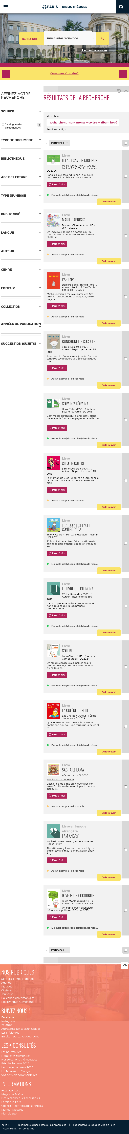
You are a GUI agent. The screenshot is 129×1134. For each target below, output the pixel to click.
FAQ (4, 1090)
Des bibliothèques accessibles (20, 1098)
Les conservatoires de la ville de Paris (94, 1124)
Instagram (8, 1021)
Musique (6, 986)
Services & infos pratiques (17, 978)
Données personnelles (28, 1105)
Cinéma (6, 990)
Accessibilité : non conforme (18, 1128)
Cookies (6, 1105)
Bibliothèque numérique (17, 1001)
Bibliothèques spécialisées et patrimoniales (41, 1124)
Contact (14, 1090)
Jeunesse (7, 994)
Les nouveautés (11, 1052)
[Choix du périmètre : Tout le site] (32, 38)
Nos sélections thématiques (19, 1059)
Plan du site (8, 1113)
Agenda (6, 982)
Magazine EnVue (12, 1094)
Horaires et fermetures (15, 1055)
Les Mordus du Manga (15, 1071)
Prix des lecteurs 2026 (15, 1063)
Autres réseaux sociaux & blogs (20, 1028)
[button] (122, 6)
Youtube (6, 1025)
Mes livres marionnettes (60, 779)
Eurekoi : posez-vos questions (20, 1036)
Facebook (7, 1017)
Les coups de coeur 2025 (17, 1067)
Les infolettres (10, 1032)
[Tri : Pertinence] (59, 143)
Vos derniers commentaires (19, 1075)
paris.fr (5, 1124)
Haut (124, 965)
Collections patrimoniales (17, 998)
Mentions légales (12, 1109)
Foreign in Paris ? (12, 1102)
